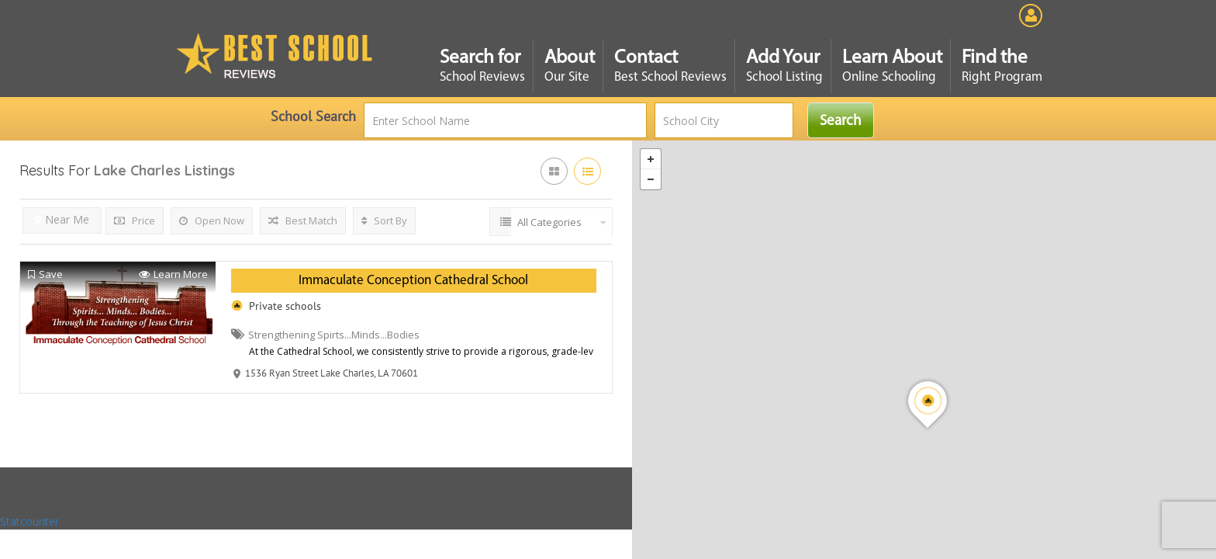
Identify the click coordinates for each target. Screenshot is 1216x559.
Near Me (62, 219)
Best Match (302, 220)
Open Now (211, 220)
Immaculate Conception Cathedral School (413, 280)
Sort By (384, 220)
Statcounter (29, 521)
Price (134, 220)
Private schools (285, 306)
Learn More (173, 274)
